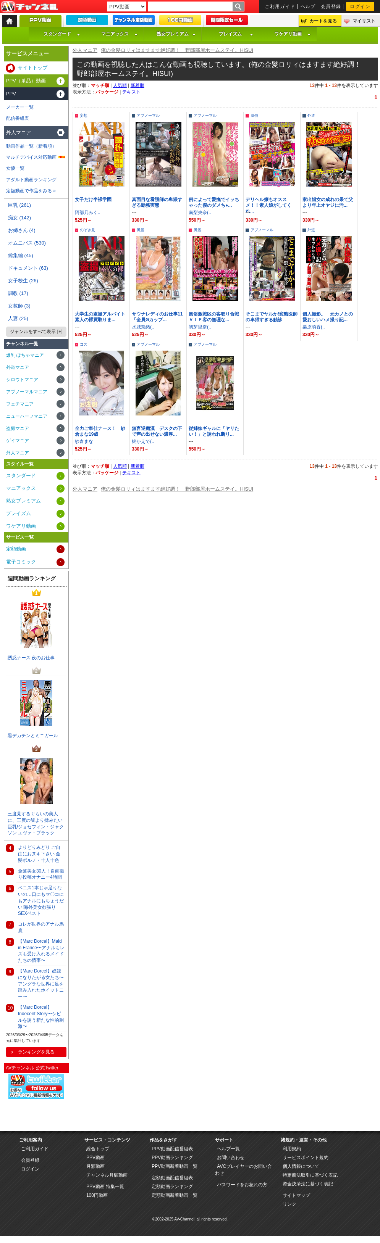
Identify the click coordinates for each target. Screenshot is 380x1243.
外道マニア (17, 367)
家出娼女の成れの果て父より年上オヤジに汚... (327, 202)
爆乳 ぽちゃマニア (25, 355)
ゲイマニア (17, 440)
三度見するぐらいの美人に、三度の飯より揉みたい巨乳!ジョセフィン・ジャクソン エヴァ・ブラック (36, 823)
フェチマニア (20, 404)
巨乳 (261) (19, 205)
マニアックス (119, 34)
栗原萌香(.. (313, 327)
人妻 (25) (18, 318)
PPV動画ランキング (172, 1157)
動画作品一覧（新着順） (31, 146)
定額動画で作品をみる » (31, 190)
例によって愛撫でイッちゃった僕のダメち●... (214, 202)
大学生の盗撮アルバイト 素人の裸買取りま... (102, 316)
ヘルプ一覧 (228, 1148)
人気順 (120, 85)
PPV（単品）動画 (26, 81)
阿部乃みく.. (87, 212)
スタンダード (62, 34)
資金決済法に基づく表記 (308, 1184)
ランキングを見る (36, 1052)
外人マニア (85, 50)
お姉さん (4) (22, 230)
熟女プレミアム (176, 34)
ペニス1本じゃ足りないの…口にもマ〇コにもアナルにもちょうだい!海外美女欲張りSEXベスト (41, 900)
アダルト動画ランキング (31, 179)
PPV (11, 94)
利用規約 (292, 1148)
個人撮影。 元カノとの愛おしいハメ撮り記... (327, 316)
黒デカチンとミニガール (33, 735)
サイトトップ (32, 68)
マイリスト (364, 21)
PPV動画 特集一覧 (105, 1186)
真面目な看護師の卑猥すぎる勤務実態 (157, 202)
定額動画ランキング (172, 1186)
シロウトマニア (22, 379)
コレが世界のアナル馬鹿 (41, 927)
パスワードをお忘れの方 (242, 1184)
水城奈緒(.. (143, 327)
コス (83, 344)
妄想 (83, 115)
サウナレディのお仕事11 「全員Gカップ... (159, 316)
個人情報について (301, 1166)
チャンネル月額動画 (107, 1175)
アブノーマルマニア (26, 391)
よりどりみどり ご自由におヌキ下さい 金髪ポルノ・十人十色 (39, 854)
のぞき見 (87, 230)
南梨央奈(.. (200, 212)
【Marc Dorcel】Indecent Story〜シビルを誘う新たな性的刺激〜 (41, 1017)
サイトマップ (296, 1195)
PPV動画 (95, 1157)
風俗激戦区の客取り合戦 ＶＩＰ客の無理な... (216, 316)
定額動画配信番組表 (172, 1177)
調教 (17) (18, 293)
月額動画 (95, 1166)
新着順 (137, 85)
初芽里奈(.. (200, 327)
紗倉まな (84, 441)
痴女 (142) (19, 218)
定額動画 (16, 549)
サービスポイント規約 (305, 1157)
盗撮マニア (17, 428)
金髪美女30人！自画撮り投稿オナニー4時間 (41, 874)
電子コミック (21, 562)
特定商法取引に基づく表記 (310, 1175)
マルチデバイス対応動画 (31, 157)
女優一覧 (15, 168)
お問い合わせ (230, 1157)
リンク (289, 1204)
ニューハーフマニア (26, 416)
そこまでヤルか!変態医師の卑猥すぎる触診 (272, 316)
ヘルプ (308, 6)
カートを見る (323, 21)
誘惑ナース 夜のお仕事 (31, 657)
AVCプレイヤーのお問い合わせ (243, 1170)
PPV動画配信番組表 (172, 1148)
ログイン (360, 6)
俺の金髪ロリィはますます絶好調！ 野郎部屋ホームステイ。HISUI (177, 50)
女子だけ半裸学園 (93, 199)
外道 (311, 115)
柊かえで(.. (143, 441)
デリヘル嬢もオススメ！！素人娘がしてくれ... (268, 205)
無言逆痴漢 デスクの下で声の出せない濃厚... (157, 431)
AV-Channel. (184, 1219)
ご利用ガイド (280, 6)
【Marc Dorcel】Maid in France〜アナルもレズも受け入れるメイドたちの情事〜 (41, 951)
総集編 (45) (20, 255)
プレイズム (236, 34)
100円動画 (97, 1195)
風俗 (254, 115)
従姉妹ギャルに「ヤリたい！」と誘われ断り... (214, 431)
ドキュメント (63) (28, 268)
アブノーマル (148, 115)
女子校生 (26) (23, 280)
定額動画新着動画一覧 (174, 1195)
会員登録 (331, 6)
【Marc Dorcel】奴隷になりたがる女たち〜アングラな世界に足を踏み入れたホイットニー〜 (41, 983)
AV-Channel (29, 7)
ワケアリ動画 (292, 34)
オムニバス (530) (27, 243)
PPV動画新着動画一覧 (174, 1166)
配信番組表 (17, 118)
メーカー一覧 (20, 107)
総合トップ (97, 1148)
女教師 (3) (19, 306)
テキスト (131, 92)
